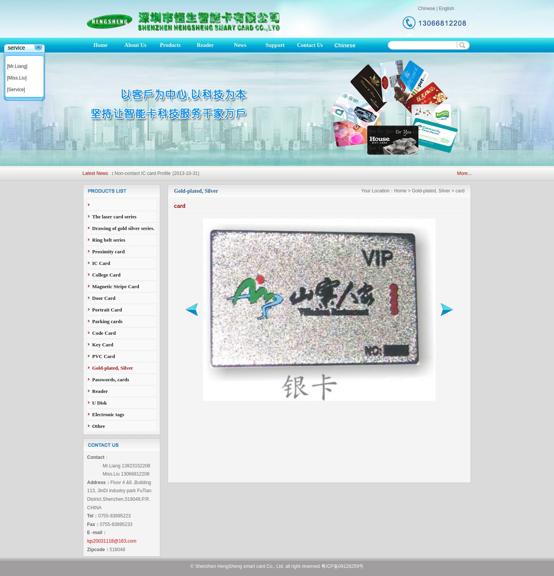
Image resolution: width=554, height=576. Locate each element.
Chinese (426, 8)
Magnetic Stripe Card (115, 286)
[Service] (16, 89)
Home (100, 45)
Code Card (104, 333)
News (240, 45)
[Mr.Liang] (17, 66)
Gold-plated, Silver (112, 368)
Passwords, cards (110, 379)
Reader (205, 45)
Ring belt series (108, 240)
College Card (106, 275)
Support (274, 45)
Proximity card (108, 251)
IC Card (101, 263)
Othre (98, 426)
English (446, 8)
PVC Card (103, 356)
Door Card (104, 298)
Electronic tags (108, 414)
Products (170, 45)
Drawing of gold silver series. (123, 228)
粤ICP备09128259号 (342, 566)
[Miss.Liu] (17, 78)
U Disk (99, 403)
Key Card (103, 345)
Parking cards (107, 321)
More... (464, 173)
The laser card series (114, 217)
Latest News (95, 173)
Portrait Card (107, 310)
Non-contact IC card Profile (143, 173)
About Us (135, 45)
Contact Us (310, 45)
